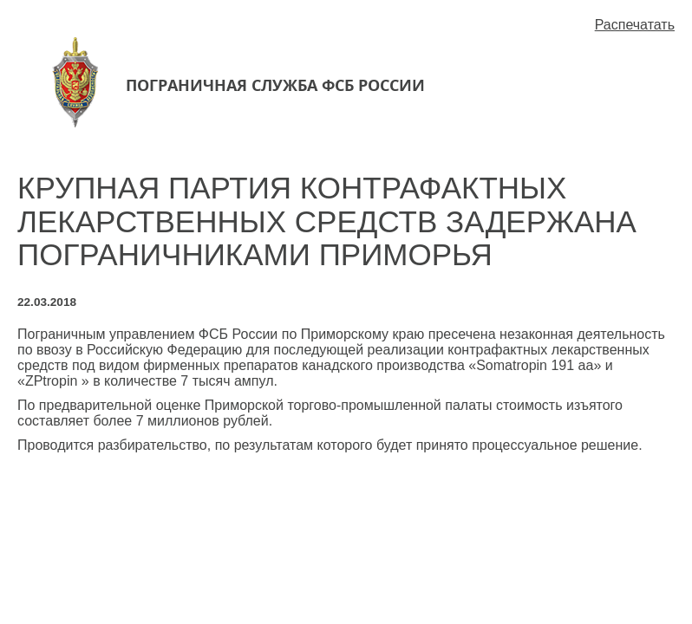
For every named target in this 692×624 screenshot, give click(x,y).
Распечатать (635, 24)
